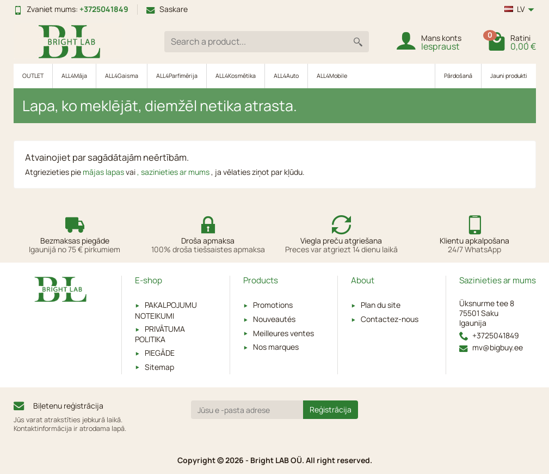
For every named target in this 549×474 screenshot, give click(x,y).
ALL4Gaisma (121, 76)
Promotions (273, 305)
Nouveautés (274, 319)
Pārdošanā (458, 76)
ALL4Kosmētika (235, 76)
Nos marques (276, 347)
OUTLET (33, 76)
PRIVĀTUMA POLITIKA (160, 334)
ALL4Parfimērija (177, 76)
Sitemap (159, 367)
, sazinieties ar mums (174, 172)
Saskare (167, 9)
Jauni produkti (508, 76)
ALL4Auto (286, 76)
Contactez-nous (389, 319)
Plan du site (380, 305)
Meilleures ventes (283, 333)
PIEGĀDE (160, 353)
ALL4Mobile (332, 76)
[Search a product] (255, 41)
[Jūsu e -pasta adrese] (247, 409)
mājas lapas (104, 172)
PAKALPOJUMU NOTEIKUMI (166, 310)
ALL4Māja (74, 76)
